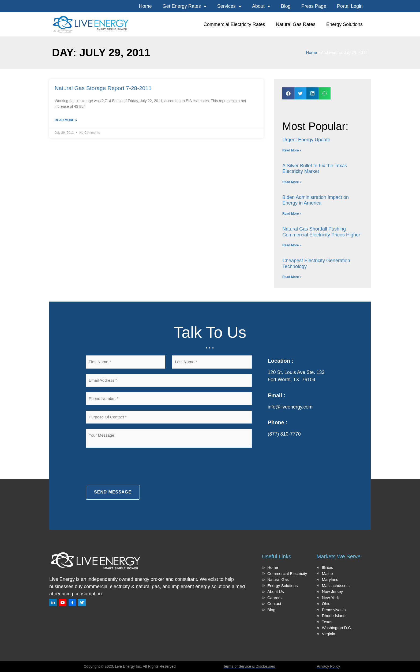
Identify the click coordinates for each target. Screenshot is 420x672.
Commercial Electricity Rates (234, 24)
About (261, 6)
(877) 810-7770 (284, 434)
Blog (286, 6)
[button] (288, 93)
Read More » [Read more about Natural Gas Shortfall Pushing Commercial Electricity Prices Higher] (291, 245)
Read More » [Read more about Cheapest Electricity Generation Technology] (291, 277)
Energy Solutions (344, 24)
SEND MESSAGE (113, 492)
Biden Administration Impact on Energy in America (315, 200)
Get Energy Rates (185, 6)
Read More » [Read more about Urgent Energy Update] (291, 150)
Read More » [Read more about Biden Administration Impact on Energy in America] (291, 214)
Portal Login (350, 6)
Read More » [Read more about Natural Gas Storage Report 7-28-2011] (66, 120)
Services (229, 6)
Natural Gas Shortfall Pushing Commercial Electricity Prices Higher (321, 231)
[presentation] (126, 466)
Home (145, 6)
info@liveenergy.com (290, 407)
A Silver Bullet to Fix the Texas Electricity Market (314, 168)
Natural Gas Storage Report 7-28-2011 (103, 88)
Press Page (313, 6)
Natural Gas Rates (296, 24)
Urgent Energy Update (306, 139)
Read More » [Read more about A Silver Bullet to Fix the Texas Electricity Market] (291, 182)
